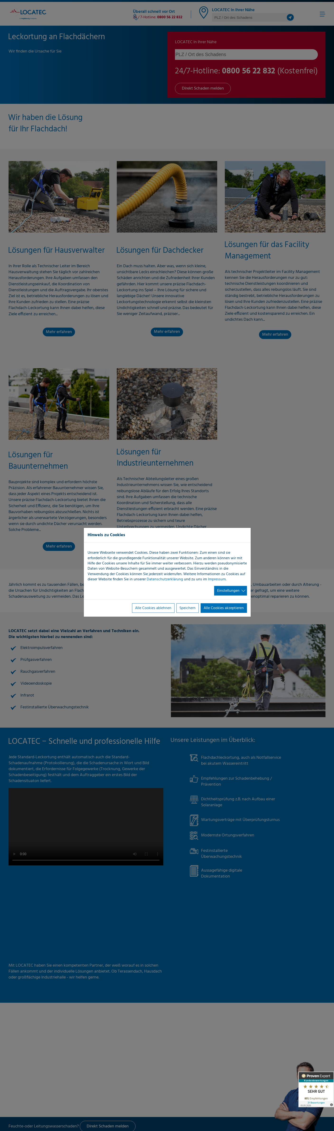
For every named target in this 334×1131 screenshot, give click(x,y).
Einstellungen (228, 590)
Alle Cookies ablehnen (153, 608)
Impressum (217, 579)
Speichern (187, 608)
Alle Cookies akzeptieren (224, 608)
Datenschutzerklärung (165, 579)
